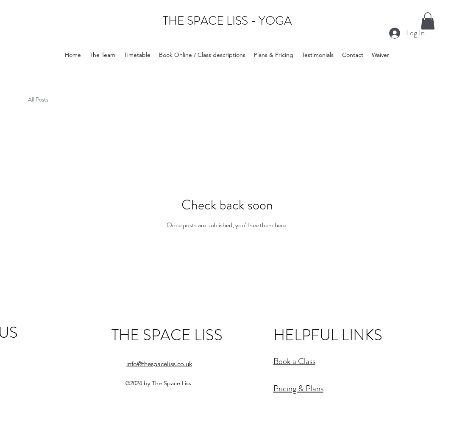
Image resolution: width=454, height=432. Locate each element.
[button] (428, 21)
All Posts (38, 100)
